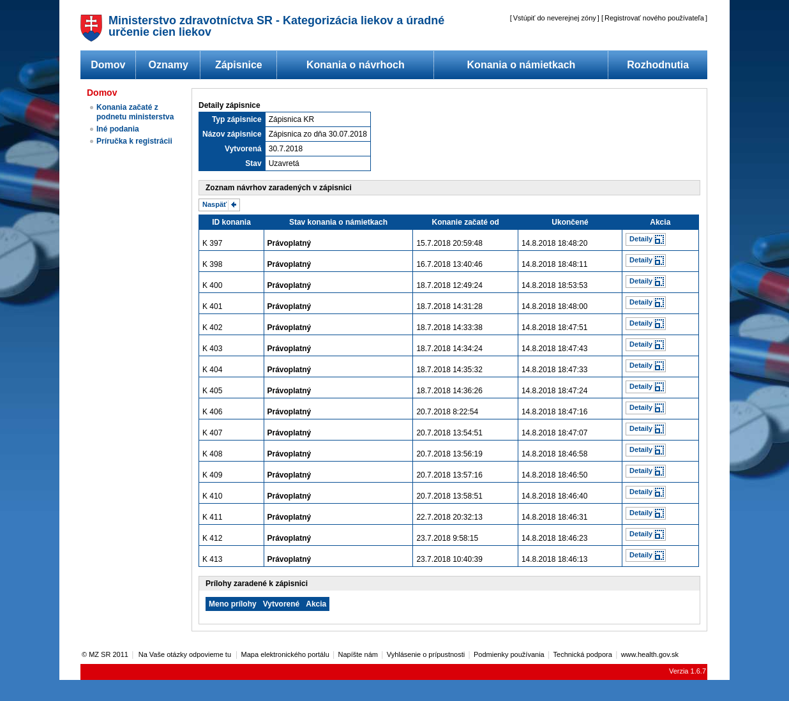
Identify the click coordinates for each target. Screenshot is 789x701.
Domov (108, 64)
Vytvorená (243, 148)
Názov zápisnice (232, 134)
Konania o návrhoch (355, 64)
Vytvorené (281, 603)
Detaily (640, 239)
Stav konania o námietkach (338, 222)
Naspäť (214, 204)
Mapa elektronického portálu (285, 654)
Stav (253, 163)
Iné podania (117, 128)
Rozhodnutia (658, 64)
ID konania (231, 222)
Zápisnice (238, 64)
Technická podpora (582, 654)
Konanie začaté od (465, 222)
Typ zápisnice (237, 119)
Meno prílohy (233, 603)
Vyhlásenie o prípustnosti (426, 654)
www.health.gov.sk (650, 654)
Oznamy (168, 64)
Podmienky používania (509, 654)
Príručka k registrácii (134, 141)
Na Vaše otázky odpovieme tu (186, 654)
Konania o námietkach (521, 64)
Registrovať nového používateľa (654, 18)
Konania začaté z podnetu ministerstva (135, 112)
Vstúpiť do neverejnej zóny (554, 18)
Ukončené (570, 222)
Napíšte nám (358, 654)
